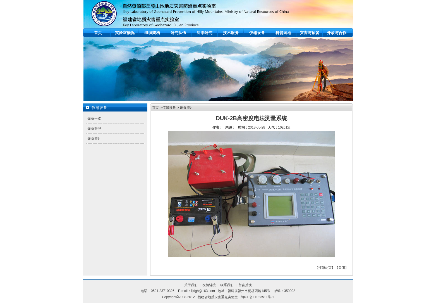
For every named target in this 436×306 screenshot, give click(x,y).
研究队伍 (178, 32)
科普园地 (283, 32)
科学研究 (204, 32)
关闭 (341, 268)
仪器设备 (257, 32)
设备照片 (94, 139)
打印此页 (325, 268)
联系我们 (227, 285)
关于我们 (191, 285)
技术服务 (231, 32)
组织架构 (152, 32)
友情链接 (209, 285)
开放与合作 (336, 32)
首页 (98, 32)
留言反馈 (245, 285)
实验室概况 (125, 32)
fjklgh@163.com (203, 291)
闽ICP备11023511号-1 (257, 297)
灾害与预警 (309, 32)
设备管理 (94, 129)
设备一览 (94, 118)
